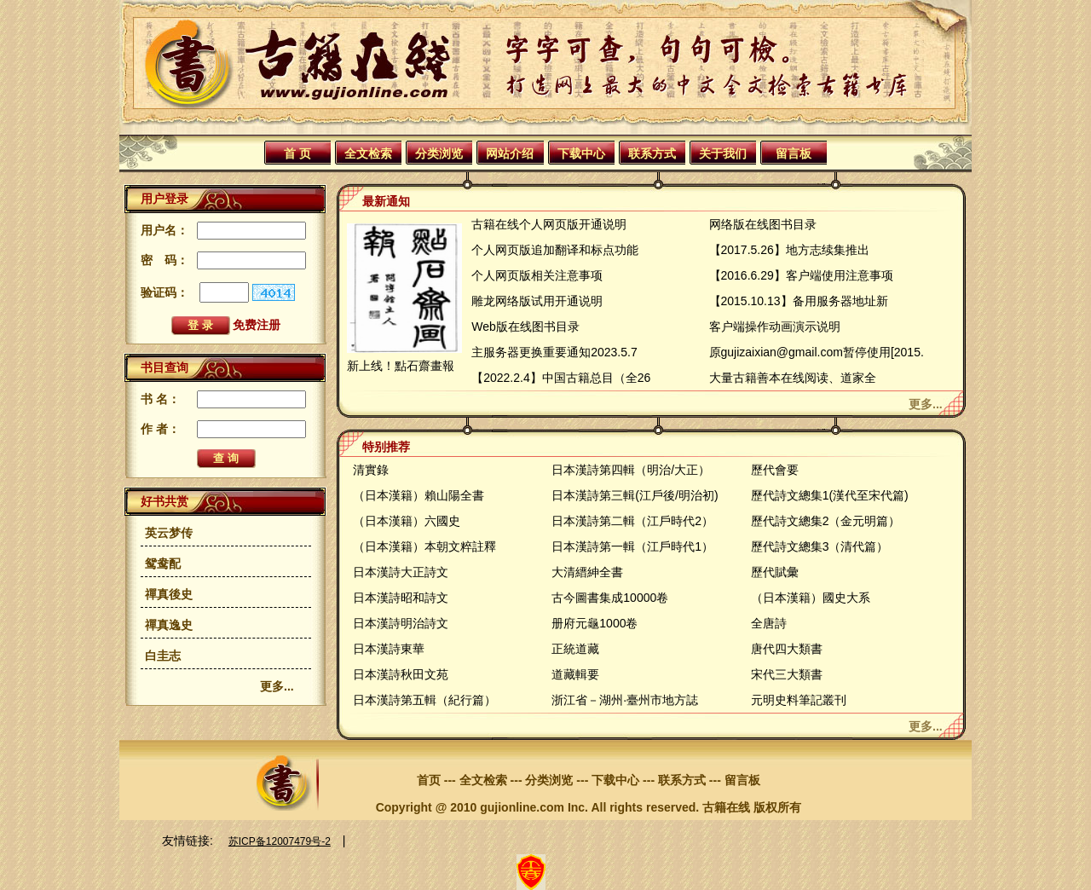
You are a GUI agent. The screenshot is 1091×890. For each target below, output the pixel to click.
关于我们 (723, 153)
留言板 (793, 153)
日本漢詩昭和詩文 (400, 597)
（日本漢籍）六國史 (406, 521)
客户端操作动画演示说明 (774, 326)
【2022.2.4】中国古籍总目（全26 (560, 377)
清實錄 (371, 470)
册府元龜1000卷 (594, 623)
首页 (429, 780)
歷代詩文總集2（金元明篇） (826, 521)
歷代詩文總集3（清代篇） (820, 546)
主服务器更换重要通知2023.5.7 (554, 352)
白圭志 (163, 655)
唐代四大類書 (787, 649)
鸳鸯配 (163, 563)
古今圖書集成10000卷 (609, 597)
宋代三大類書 (787, 674)
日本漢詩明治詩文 (400, 623)
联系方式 (652, 153)
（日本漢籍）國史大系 (810, 597)
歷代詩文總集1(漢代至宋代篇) (830, 495)
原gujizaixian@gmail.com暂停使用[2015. (816, 352)
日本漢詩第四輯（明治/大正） (630, 470)
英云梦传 (169, 533)
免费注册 (256, 325)
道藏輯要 (575, 674)
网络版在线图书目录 (763, 224)
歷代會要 (775, 470)
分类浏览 (439, 153)
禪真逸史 (169, 625)
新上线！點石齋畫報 (400, 366)
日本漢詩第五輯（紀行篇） (424, 700)
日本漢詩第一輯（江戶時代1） (632, 546)
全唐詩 (769, 623)
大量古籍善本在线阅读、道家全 (792, 377)
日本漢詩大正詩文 (400, 572)
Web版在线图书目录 (525, 326)
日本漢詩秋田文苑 (400, 674)
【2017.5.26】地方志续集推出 (789, 250)
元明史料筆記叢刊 (798, 700)
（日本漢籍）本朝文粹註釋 (424, 546)
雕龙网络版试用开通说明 (537, 301)
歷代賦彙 (775, 572)
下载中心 (581, 153)
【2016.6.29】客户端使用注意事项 (801, 275)
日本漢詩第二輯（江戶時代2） (632, 521)
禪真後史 (169, 594)
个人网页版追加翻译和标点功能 (554, 250)
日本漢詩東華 (388, 649)
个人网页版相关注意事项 (537, 275)
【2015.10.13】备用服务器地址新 (798, 301)
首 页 (297, 153)
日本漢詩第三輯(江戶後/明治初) (634, 495)
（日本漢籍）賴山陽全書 (418, 495)
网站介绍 (510, 153)
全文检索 (368, 153)
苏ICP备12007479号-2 (279, 841)
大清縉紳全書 (587, 572)
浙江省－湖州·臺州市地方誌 (624, 700)
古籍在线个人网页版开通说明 (548, 224)
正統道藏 (575, 649)
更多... (277, 686)
